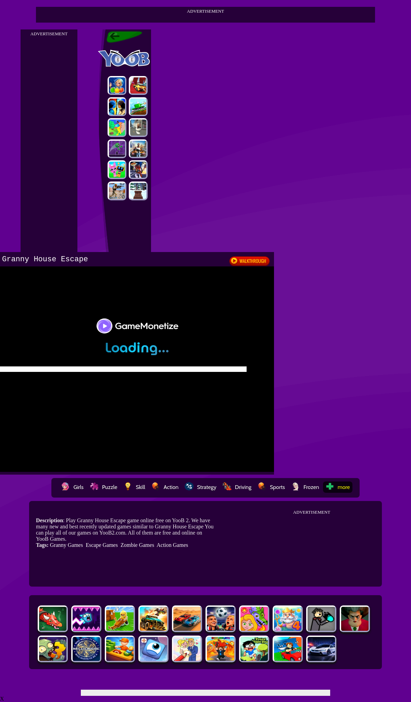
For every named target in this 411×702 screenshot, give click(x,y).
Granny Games (66, 545)
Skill (134, 487)
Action (164, 487)
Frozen (305, 487)
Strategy (200, 487)
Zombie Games (137, 545)
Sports (271, 487)
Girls (72, 487)
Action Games (172, 545)
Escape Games (102, 545)
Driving (237, 487)
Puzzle (103, 487)
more (337, 487)
